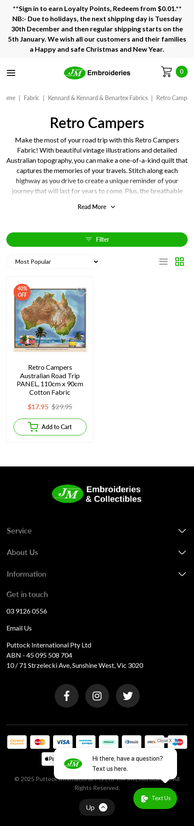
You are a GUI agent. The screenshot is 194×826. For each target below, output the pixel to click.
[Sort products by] (53, 261)
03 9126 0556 (26, 611)
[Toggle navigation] (11, 72)
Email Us (19, 628)
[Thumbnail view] (180, 262)
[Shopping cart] (174, 72)
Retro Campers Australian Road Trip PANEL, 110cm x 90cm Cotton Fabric (50, 379)
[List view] (163, 262)
